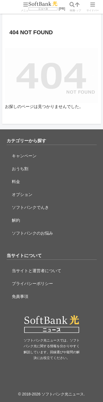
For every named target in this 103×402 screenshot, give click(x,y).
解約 (16, 220)
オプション (22, 194)
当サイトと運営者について (36, 270)
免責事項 (20, 296)
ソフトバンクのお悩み (32, 233)
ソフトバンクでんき (30, 207)
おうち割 (20, 168)
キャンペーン (24, 155)
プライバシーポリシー (32, 283)
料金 (16, 181)
